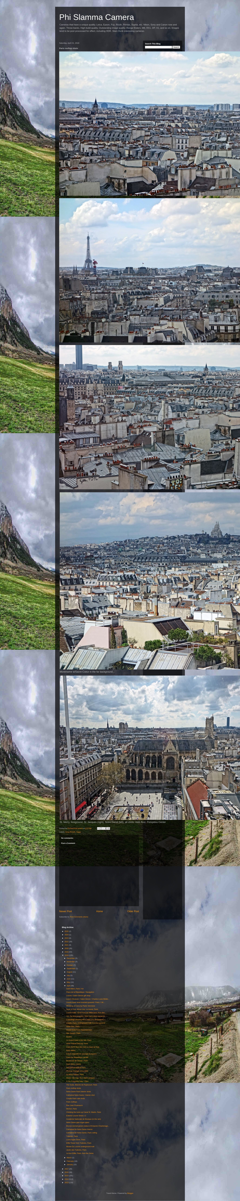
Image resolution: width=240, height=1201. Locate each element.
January (70, 1165)
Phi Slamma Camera (96, 17)
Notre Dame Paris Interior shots (78, 1092)
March (69, 1158)
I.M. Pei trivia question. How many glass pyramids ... (86, 1016)
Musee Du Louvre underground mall (80, 1147)
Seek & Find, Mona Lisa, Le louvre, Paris (82, 1009)
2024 (67, 935)
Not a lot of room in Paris (76, 1068)
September (71, 969)
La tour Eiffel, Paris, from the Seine (79, 1153)
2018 (67, 955)
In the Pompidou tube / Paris (77, 1081)
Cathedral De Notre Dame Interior (79, 1129)
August (70, 972)
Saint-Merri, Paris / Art (74, 989)
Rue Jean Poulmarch (74, 1105)
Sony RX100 (70, 832)
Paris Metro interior (73, 1064)
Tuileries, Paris (72, 1136)
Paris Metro (70, 1050)
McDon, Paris (71, 1109)
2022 (67, 942)
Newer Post (65, 911)
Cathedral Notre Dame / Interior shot (80, 1095)
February (70, 1161)
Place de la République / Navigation (80, 992)
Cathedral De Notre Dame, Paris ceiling (81, 1133)
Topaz (78, 832)
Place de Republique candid (77, 1057)
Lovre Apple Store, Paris (75, 1140)
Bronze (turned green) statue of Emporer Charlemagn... (87, 1126)
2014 (67, 1179)
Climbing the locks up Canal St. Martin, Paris (83, 1112)
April (69, 986)
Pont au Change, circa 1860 (77, 1071)
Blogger (130, 1193)
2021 (67, 945)
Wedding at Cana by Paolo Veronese (80, 1006)
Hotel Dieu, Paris (72, 1026)
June (69, 979)
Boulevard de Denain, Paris (77, 1061)
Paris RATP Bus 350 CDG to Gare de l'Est (82, 1047)
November (71, 962)
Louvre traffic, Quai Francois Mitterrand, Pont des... (86, 1013)
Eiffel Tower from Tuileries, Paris (78, 1143)
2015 (67, 1176)
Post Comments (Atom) (79, 917)
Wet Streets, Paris (73, 1033)
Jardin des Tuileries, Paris (76, 1150)
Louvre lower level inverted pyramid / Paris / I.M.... (85, 1002)
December (71, 958)
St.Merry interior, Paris (75, 1074)
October (70, 965)
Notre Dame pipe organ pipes (77, 1122)
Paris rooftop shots (73, 1088)
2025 (67, 931)
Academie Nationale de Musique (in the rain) (83, 1119)
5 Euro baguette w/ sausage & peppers (81, 1054)
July (68, 975)
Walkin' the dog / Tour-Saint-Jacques (80, 1078)
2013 (67, 1183)
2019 (67, 952)
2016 (67, 1172)
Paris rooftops (71, 1102)
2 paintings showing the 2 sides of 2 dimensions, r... (86, 1020)
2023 (67, 938)
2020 (67, 948)
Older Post (133, 911)
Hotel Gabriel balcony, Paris (77, 1043)
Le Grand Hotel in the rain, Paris (78, 1040)
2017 (67, 1169)
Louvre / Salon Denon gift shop (78, 996)
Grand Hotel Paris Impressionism (79, 1030)
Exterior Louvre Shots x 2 (76, 1116)
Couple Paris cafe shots (75, 1098)
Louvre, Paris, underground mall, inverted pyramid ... (86, 1023)
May (69, 982)
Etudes (69, 1037)
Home (99, 911)
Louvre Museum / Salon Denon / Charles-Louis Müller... (87, 999)
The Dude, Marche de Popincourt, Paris (81, 1085)
